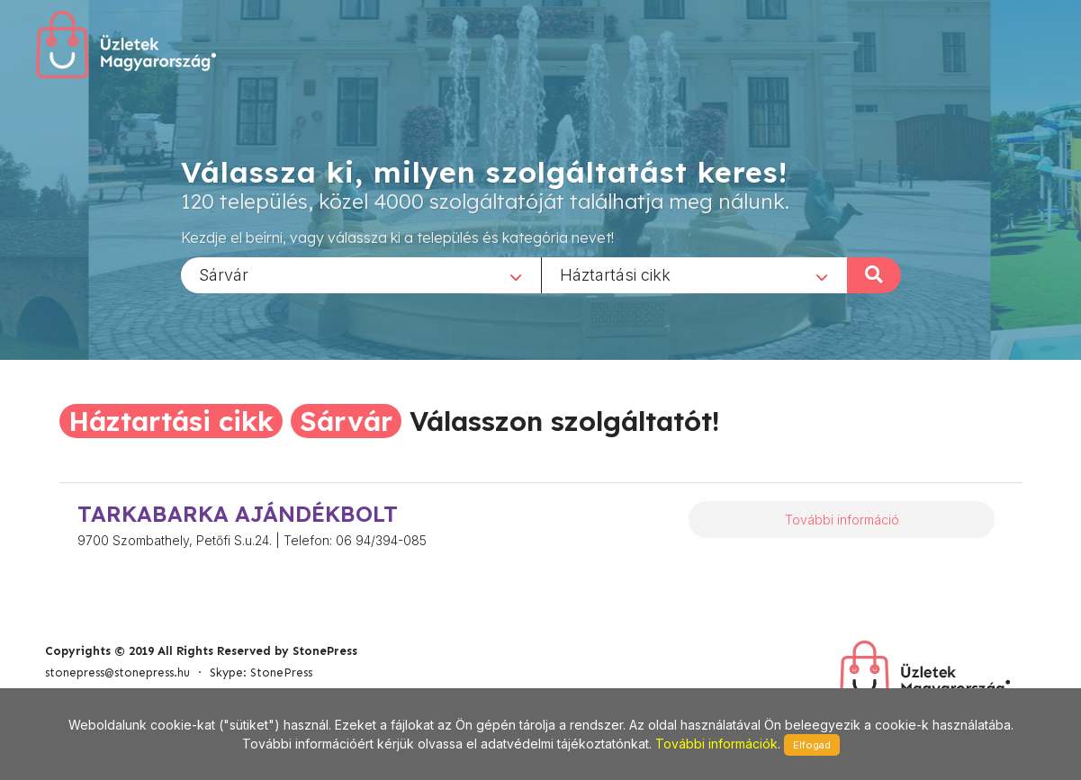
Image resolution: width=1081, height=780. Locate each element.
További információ (842, 519)
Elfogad (812, 745)
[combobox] (361, 274)
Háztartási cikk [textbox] (615, 273)
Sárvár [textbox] (223, 273)
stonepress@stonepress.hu (117, 672)
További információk (716, 743)
